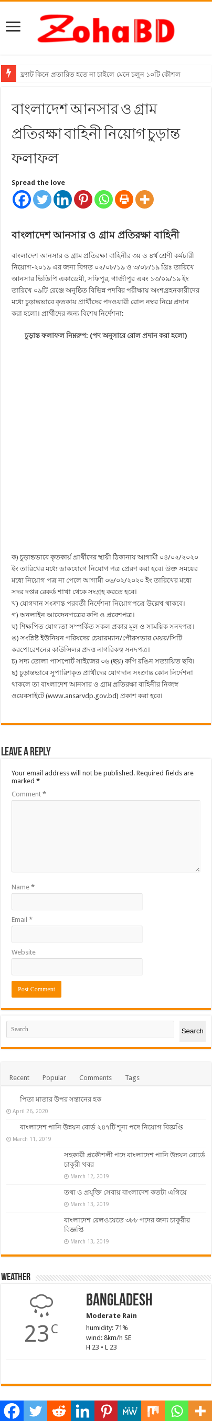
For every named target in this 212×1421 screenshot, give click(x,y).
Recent (19, 1035)
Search (193, 989)
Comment (29, 751)
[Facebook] (22, 199)
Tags (132, 1035)
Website (24, 910)
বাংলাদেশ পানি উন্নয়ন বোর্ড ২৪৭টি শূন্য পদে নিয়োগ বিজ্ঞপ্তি (101, 1084)
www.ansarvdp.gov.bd (82, 653)
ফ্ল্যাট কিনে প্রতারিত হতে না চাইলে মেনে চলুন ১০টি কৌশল (100, 74)
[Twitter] (42, 199)
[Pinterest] (83, 199)
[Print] (124, 199)
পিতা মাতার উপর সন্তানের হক (60, 1057)
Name (23, 844)
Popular (54, 1035)
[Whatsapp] (103, 199)
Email (22, 877)
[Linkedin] (63, 199)
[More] (144, 199)
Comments (95, 1035)
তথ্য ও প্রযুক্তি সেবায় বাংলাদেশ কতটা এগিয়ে (125, 1150)
